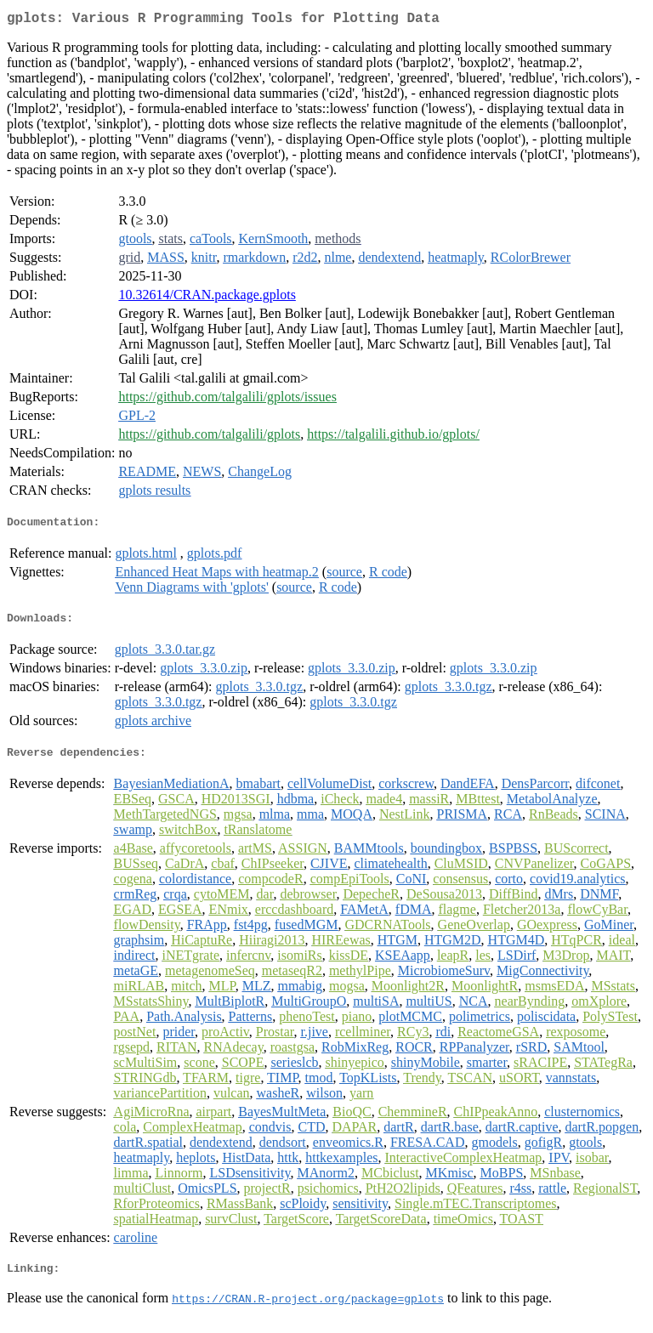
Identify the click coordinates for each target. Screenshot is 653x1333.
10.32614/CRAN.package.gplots (206, 298)
